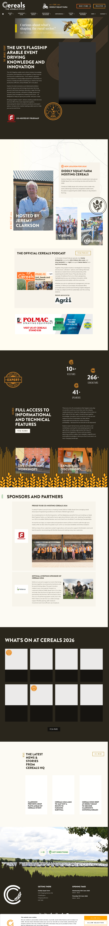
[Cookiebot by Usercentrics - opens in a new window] (10, 923)
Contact (102, 14)
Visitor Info (71, 13)
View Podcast (83, 253)
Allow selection (95, 911)
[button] (54, 28)
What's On (10, 13)
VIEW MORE (54, 729)
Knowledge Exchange (45, 13)
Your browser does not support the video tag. (77, 73)
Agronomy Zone (21, 13)
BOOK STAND (84, 6)
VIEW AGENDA (23, 431)
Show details (84, 923)
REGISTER (100, 6)
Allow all (96, 906)
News (92, 14)
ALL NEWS (98, 754)
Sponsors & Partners (82, 13)
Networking (59, 14)
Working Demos (33, 13)
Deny (95, 915)
